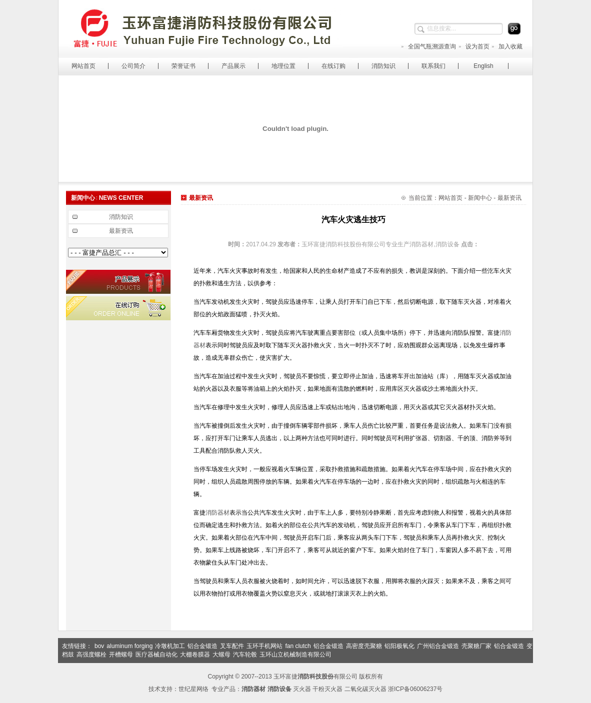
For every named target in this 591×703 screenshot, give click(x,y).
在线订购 (334, 65)
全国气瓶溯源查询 (428, 46)
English (483, 65)
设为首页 (474, 46)
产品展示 (234, 65)
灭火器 (302, 689)
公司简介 (134, 65)
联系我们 (434, 65)
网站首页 (84, 65)
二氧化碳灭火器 (365, 689)
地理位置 (284, 65)
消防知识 (384, 65)
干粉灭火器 (327, 689)
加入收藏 (506, 46)
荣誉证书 (184, 65)
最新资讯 (121, 230)
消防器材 (218, 512)
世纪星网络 (193, 689)
